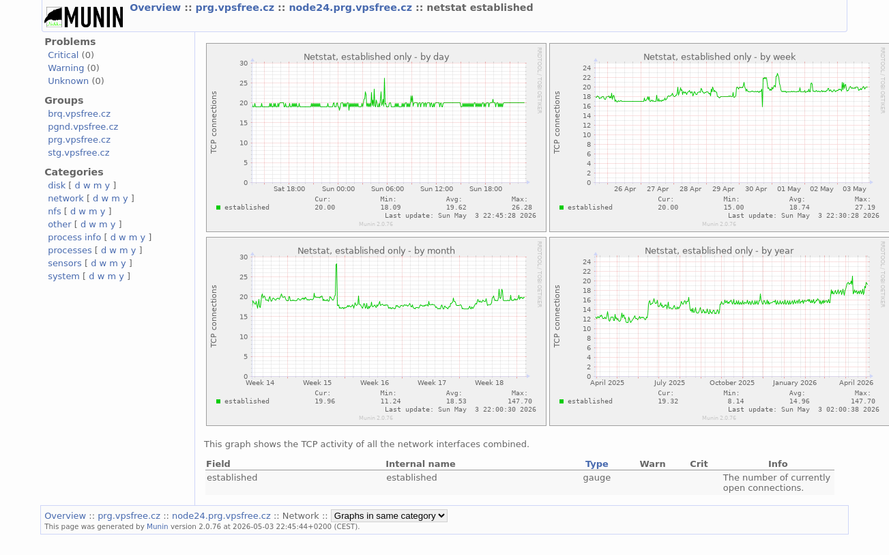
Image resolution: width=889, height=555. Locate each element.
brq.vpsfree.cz (79, 114)
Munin (158, 526)
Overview (157, 7)
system (64, 276)
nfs (54, 211)
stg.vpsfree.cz (78, 152)
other (60, 224)
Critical (63, 55)
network (66, 198)
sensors (65, 263)
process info (74, 237)
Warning (66, 68)
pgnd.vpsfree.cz (83, 127)
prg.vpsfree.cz (237, 7)
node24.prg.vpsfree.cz (352, 7)
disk (56, 185)
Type (597, 464)
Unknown (68, 81)
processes (70, 250)
